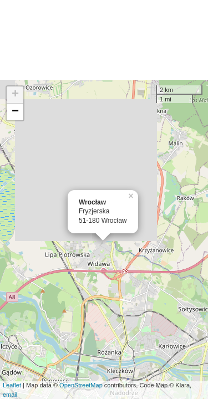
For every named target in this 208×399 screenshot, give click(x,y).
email (10, 394)
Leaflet (12, 385)
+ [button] (15, 94)
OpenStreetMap (81, 385)
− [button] (15, 112)
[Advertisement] (104, 40)
